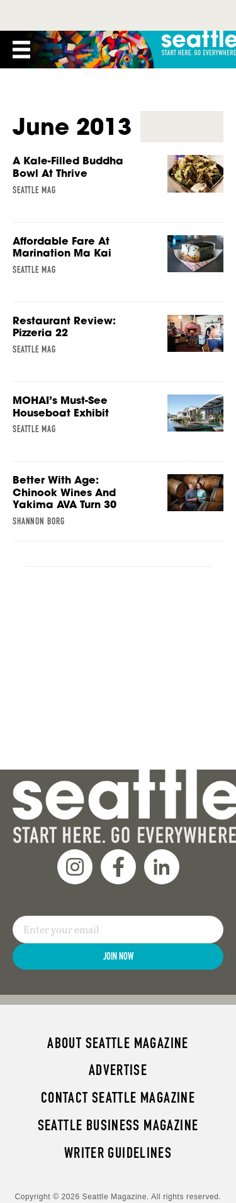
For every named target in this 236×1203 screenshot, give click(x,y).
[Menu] (21, 49)
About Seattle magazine (117, 1043)
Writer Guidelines (118, 1153)
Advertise (118, 1070)
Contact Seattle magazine (118, 1097)
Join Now (118, 956)
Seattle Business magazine (118, 1125)
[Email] (118, 929)
